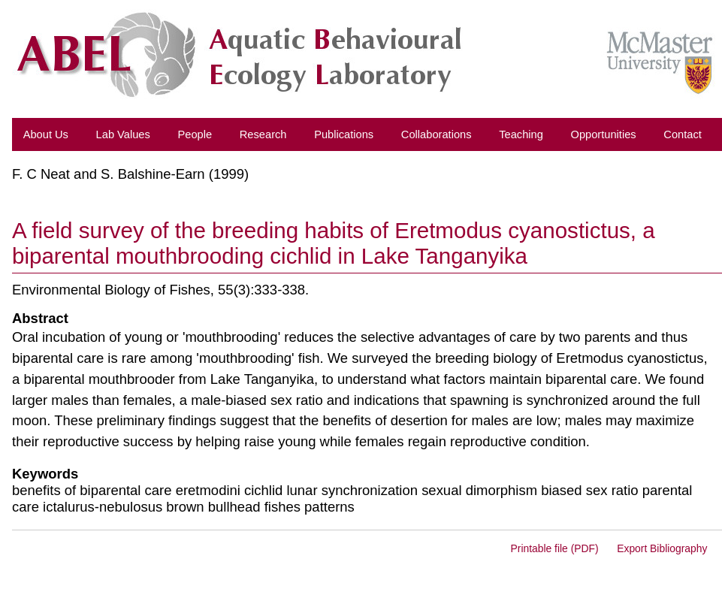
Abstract (40, 318)
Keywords (45, 474)
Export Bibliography (662, 548)
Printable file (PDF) (555, 548)
